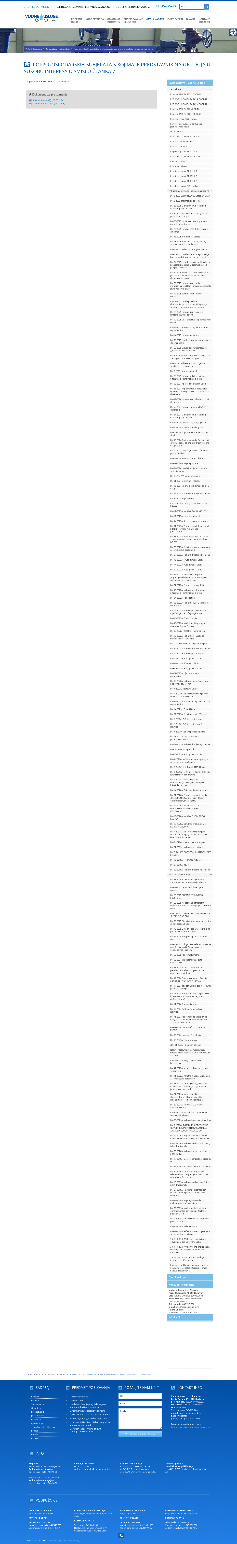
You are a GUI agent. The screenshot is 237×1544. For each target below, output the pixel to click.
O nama (35, 1400)
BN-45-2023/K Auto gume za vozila (186, 559)
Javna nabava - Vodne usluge (58, 49)
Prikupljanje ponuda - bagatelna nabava (190, 190)
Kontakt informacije (181, 1284)
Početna (35, 1396)
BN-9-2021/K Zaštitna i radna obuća (187, 719)
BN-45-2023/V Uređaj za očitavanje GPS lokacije (188, 505)
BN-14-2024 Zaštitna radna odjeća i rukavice (186, 1010)
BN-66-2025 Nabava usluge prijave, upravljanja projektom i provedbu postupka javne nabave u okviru (190, 286)
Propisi (34, 1434)
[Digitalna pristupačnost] (233, 32)
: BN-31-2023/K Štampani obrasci (185, 1045)
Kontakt (34, 1430)
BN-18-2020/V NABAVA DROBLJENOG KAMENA (187, 817)
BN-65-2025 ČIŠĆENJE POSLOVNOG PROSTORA (186, 896)
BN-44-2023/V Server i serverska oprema (189, 521)
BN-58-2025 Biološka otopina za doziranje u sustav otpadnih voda (190, 922)
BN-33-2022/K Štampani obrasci (185, 663)
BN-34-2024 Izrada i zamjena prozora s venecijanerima (188, 469)
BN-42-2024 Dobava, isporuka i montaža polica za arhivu (189, 452)
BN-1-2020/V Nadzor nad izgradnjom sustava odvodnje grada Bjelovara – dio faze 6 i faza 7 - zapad (189, 834)
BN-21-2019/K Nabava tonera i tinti (186, 847)
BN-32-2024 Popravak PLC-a (183, 498)
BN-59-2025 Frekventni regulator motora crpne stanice (189, 329)
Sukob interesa (177, 131)
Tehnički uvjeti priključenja (43, 1427)
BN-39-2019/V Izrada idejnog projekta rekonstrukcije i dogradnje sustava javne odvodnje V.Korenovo (189, 1174)
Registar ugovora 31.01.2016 (183, 181)
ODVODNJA (113, 20)
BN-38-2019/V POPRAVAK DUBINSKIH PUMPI (190, 1166)
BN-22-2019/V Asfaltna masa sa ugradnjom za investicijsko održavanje (190, 1233)
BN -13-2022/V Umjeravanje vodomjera (188, 643)
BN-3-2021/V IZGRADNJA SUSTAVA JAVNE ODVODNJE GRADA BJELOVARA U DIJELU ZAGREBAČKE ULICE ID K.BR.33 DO (189, 1128)
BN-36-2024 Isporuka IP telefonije (185, 1035)
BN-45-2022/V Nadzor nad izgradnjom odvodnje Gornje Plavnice (188, 624)
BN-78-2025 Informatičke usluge (185, 236)
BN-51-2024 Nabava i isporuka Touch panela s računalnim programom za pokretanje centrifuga (187, 970)
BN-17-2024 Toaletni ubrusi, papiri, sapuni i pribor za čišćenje (190, 987)
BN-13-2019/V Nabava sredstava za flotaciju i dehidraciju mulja (190, 1183)
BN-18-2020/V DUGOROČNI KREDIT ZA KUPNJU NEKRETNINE (188, 825)
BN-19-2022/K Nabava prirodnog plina (188, 653)
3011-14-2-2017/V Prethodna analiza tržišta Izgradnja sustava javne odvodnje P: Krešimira (190, 1249)
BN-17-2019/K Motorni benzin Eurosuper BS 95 (190, 1160)
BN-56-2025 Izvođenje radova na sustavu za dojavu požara (190, 341)
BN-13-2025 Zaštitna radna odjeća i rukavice (186, 295)
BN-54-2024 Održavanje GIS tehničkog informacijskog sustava (188, 416)
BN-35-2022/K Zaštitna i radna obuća (187, 631)
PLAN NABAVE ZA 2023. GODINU (185, 114)
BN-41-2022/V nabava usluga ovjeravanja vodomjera (189, 1069)
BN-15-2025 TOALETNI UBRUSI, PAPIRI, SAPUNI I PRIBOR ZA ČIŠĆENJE (188, 243)
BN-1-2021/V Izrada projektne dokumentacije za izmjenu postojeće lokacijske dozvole (187, 782)
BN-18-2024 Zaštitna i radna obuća (186, 458)
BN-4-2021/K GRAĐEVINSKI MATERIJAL (187, 767)
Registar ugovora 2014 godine (184, 186)
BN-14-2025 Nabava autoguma (184, 335)
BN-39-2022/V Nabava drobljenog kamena (190, 648)
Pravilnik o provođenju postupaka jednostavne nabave (186, 125)
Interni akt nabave (178, 166)
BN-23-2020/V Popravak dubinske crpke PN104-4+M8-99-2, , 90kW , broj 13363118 (189, 1137)
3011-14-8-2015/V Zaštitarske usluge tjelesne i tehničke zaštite (187, 1259)
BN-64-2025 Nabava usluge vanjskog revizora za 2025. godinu (187, 313)
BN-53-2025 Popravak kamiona (184, 954)
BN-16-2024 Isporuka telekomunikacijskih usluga (189, 487)
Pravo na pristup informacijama (186, 1424)
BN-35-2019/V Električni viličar (184, 1226)
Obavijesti (36, 1419)
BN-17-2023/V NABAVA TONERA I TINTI (188, 511)
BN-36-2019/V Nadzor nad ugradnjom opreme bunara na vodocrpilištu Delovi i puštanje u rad (189, 1211)
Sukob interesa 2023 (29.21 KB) (48, 103)
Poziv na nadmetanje (190, 874)
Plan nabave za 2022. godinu (183, 119)
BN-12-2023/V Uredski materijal (185, 516)
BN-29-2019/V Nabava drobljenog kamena (190, 869)
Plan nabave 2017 (178, 161)
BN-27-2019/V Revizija (180, 864)
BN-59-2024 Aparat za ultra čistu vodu (188, 383)
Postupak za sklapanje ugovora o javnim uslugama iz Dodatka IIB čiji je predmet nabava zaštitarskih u (189, 1268)
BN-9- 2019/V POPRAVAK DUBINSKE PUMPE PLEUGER (190, 853)
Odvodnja (36, 1408)
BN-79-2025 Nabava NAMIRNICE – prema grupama (189, 230)
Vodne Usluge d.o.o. (34, 49)
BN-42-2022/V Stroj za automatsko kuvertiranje (186, 1062)
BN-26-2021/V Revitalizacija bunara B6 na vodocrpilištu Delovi (189, 1114)
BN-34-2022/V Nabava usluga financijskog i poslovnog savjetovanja (190, 682)
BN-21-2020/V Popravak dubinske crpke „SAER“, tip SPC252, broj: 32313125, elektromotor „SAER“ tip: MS (188, 798)
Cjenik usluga (177, 1277)
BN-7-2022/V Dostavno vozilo (184, 688)
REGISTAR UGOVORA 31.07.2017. (185, 156)
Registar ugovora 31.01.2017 (183, 171)
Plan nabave (190, 89)
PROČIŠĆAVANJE (133, 20)
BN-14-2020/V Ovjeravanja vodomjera (188, 790)
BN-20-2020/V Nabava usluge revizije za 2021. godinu (188, 1152)
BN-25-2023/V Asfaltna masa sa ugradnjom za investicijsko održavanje (190, 548)
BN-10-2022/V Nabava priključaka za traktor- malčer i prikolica (187, 637)
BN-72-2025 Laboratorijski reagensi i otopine (187, 889)
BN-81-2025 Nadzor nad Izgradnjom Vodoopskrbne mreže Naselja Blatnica (188, 881)
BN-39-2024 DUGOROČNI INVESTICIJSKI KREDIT (188, 1029)
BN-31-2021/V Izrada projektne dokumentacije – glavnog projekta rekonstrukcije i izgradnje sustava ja (186, 1097)
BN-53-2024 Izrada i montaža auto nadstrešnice (186, 961)
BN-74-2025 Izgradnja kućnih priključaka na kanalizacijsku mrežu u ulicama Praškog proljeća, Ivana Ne (190, 265)
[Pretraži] (206, 7)
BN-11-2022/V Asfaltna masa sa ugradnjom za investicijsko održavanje (190, 1077)
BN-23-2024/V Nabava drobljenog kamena (190, 493)
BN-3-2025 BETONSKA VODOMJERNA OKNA (141, 7)
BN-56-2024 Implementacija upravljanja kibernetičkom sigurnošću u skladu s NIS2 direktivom (189, 391)
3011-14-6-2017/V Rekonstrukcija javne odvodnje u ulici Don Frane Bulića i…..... (188, 1240)
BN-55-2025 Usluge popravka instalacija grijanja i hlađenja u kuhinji (189, 349)
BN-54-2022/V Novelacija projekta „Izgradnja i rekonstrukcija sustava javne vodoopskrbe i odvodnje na (189, 577)
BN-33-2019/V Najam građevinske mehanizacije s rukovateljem (185, 1202)
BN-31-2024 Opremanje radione (185, 481)
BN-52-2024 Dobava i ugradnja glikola (188, 422)
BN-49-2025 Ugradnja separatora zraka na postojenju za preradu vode (190, 930)
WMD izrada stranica (36, 1540)
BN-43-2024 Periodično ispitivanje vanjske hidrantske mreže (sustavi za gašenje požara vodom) (189, 996)
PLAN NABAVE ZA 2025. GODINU (185, 94)
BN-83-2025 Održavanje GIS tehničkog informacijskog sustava (188, 207)
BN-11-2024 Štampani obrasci (184, 1004)
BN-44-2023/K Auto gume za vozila (186, 564)
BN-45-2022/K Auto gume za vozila (186, 658)
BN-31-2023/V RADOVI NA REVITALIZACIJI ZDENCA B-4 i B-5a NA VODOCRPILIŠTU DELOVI (189, 539)
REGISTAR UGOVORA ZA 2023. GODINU (188, 104)
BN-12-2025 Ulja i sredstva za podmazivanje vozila (190, 321)
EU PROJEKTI (175, 19)
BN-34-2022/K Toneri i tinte (182, 597)
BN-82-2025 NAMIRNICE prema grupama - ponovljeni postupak (189, 215)
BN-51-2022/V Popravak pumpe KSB (187, 585)
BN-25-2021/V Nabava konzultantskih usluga (190, 1120)
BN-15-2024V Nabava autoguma (185, 476)
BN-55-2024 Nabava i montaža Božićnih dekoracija (188, 408)
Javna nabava (37, 1415)
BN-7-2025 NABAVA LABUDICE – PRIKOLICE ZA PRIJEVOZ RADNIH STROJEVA (190, 357)
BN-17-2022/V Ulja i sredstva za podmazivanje (184, 674)
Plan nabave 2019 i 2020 (181, 141)
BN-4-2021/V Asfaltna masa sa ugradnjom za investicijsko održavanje (189, 760)
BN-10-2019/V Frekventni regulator (186, 859)
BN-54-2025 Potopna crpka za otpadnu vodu (188, 938)
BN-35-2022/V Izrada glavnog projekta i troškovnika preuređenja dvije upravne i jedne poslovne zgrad (188, 1086)
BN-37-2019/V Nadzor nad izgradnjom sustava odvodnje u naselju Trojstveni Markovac (188, 1192)
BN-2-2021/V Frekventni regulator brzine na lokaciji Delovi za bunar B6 (190, 773)
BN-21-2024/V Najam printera (184, 463)
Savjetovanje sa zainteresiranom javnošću (82, 7)
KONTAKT (204, 20)
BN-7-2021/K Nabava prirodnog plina (187, 731)
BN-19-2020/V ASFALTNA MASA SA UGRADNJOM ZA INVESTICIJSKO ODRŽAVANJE (186, 808)
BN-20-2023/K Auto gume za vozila (186, 569)
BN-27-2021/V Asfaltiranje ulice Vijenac (188, 714)
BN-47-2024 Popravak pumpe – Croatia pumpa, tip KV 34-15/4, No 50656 (188, 979)
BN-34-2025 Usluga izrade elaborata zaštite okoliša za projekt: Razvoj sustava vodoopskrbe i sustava (190, 947)
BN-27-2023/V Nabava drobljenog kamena (190, 554)
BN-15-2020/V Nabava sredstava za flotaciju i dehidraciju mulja (190, 1145)
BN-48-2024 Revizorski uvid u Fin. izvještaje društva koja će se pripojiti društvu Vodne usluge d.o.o (190, 443)
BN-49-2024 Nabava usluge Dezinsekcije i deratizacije (189, 400)
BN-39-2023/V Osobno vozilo (184, 1040)
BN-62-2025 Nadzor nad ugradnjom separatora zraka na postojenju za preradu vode (190, 905)
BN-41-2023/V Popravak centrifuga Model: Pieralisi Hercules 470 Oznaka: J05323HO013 (189, 529)
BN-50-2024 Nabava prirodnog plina (187, 427)
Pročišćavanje (37, 1411)
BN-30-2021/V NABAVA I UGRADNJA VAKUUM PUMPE (186, 1106)
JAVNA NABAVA (155, 19)
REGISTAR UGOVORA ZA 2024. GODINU (188, 99)
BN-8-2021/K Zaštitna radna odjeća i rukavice (187, 725)
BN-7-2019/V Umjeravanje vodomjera (187, 842)
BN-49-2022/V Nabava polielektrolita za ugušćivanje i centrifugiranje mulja (188, 591)
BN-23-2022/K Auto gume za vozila (186, 668)
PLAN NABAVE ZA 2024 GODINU (185, 109)
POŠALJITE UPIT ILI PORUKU (140, 1433)
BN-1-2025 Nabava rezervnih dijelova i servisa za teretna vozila (188, 365)
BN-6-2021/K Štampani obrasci (184, 749)
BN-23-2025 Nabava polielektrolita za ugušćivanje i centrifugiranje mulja (187, 377)
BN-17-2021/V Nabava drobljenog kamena (190, 744)
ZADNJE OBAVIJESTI (38, 6)
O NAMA (191, 19)
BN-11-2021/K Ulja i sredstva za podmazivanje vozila (184, 738)
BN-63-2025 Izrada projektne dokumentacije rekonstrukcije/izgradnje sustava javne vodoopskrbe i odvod (188, 304)
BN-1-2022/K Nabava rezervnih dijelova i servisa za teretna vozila (189, 695)
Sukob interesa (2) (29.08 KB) (47, 100)
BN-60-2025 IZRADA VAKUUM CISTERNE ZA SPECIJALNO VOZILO (190, 915)
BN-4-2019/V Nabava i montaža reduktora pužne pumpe (189, 1220)
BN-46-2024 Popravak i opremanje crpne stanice (189, 434)
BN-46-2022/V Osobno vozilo (184, 618)
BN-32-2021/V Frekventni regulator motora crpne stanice (190, 703)
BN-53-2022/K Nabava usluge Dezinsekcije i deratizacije (190, 604)
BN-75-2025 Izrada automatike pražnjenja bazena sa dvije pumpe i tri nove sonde (189, 256)
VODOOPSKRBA (95, 19)
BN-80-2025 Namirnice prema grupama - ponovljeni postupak (189, 222)
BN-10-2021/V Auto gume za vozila (186, 754)
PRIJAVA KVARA (166, 6)
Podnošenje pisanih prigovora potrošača (190, 1427)
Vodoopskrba (37, 1404)
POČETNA (76, 20)
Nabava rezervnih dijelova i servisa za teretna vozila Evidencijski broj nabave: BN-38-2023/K (190, 1052)
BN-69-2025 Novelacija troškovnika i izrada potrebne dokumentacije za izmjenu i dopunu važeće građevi (190, 275)
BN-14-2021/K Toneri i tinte (182, 709)
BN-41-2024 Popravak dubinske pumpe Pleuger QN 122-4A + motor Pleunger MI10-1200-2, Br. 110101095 (190, 1019)
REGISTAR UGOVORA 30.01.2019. (185, 136)
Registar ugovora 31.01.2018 (183, 151)
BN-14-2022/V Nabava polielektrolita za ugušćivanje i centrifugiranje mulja (188, 612)
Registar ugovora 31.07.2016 (183, 176)
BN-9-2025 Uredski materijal (183, 371)
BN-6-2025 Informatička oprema (185, 200)
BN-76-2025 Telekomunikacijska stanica (188, 249)
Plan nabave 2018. (178, 146)
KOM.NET (175, 1317)
